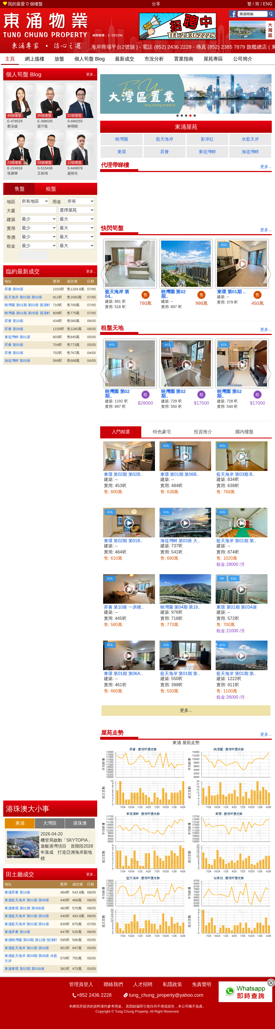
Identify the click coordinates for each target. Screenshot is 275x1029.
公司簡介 (242, 59)
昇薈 (164, 151)
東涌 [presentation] (19, 823)
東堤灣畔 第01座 (17, 337)
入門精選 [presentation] (121, 431)
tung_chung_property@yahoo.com (166, 995)
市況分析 (154, 59)
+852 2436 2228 (94, 995)
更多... (91, 74)
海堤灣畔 (250, 151)
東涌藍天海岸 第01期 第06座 (27, 900)
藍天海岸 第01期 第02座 (23, 297)
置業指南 (183, 59)
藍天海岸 (164, 139)
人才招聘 (143, 984)
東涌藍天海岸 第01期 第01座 (27, 924)
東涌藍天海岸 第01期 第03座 (27, 916)
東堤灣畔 (207, 151)
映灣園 (121, 139)
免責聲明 (201, 984)
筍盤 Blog (89, 59)
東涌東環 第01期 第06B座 (25, 908)
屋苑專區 (213, 59)
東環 (121, 151)
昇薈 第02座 (14, 353)
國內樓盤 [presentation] (244, 431)
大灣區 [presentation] (50, 823)
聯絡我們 (113, 984)
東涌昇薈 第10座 (17, 892)
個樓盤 (23, 4)
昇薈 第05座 (14, 345)
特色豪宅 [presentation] (162, 431)
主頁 (10, 59)
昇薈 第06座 (14, 289)
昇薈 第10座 (14, 321)
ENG (267, 4)
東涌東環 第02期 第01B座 (25, 969)
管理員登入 (81, 984)
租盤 (51, 189)
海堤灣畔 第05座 (17, 361)
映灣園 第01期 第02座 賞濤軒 (27, 305)
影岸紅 (207, 139)
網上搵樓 (34, 59)
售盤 (20, 189)
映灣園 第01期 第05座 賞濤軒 (27, 313)
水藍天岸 (250, 139)
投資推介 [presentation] (203, 431)
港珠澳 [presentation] (80, 823)
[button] (105, 274)
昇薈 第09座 (14, 329)
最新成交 (124, 59)
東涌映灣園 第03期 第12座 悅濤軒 (31, 940)
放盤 (59, 59)
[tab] (20, 823)
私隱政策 (172, 984)
